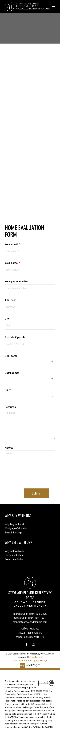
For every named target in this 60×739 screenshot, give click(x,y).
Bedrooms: (11, 355)
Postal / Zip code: (15, 337)
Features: (10, 407)
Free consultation (14, 559)
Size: (8, 390)
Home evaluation (14, 555)
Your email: (12, 244)
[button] (26, 644)
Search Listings (13, 532)
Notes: (9, 447)
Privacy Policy (34, 657)
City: (7, 318)
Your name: (12, 262)
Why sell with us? (14, 551)
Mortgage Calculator (16, 528)
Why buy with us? (14, 524)
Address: (10, 300)
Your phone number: (17, 281)
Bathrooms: (12, 372)
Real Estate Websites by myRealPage (30, 660)
